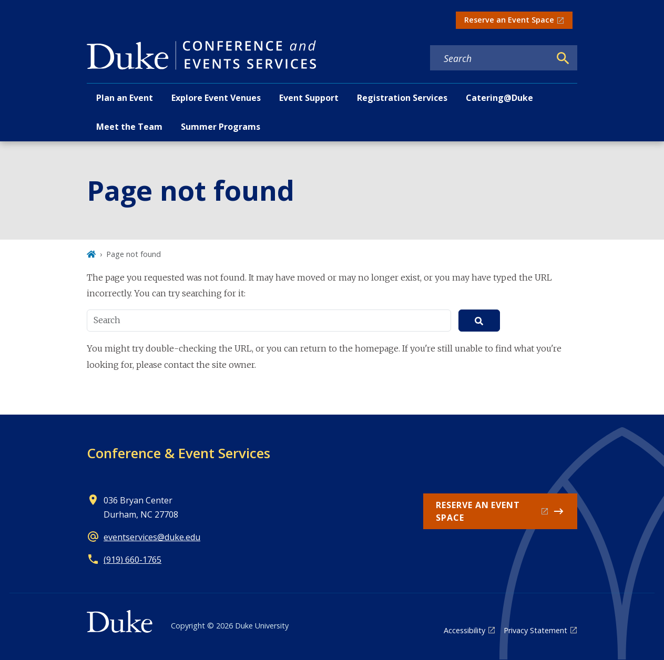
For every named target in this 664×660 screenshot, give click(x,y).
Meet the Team (129, 126)
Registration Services (402, 98)
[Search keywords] (490, 58)
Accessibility (464, 630)
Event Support (309, 98)
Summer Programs (220, 126)
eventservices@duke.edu (152, 537)
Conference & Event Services (178, 453)
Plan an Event (124, 98)
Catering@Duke (499, 98)
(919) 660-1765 (132, 559)
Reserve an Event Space (509, 20)
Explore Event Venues (216, 98)
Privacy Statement (535, 630)
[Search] (563, 58)
